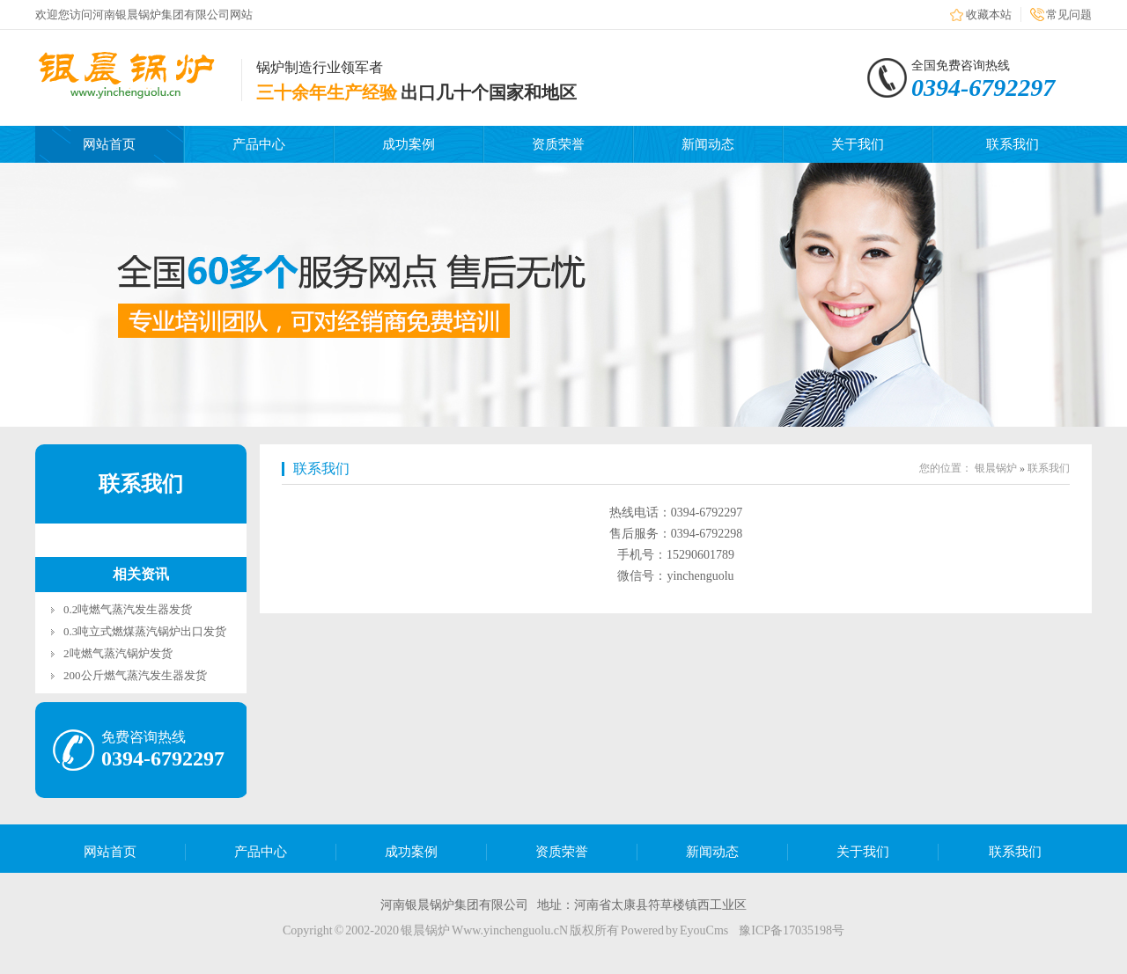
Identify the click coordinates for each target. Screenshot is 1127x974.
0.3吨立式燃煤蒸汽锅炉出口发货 (144, 631)
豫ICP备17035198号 (791, 930)
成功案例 (408, 144)
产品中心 (258, 144)
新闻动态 (707, 144)
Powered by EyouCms (673, 930)
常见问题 (1069, 14)
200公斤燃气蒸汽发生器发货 (135, 675)
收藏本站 (989, 14)
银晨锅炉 (996, 468)
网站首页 (109, 144)
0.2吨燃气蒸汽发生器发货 (127, 609)
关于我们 (857, 144)
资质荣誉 (558, 144)
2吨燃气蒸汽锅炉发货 (118, 653)
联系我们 (1012, 144)
